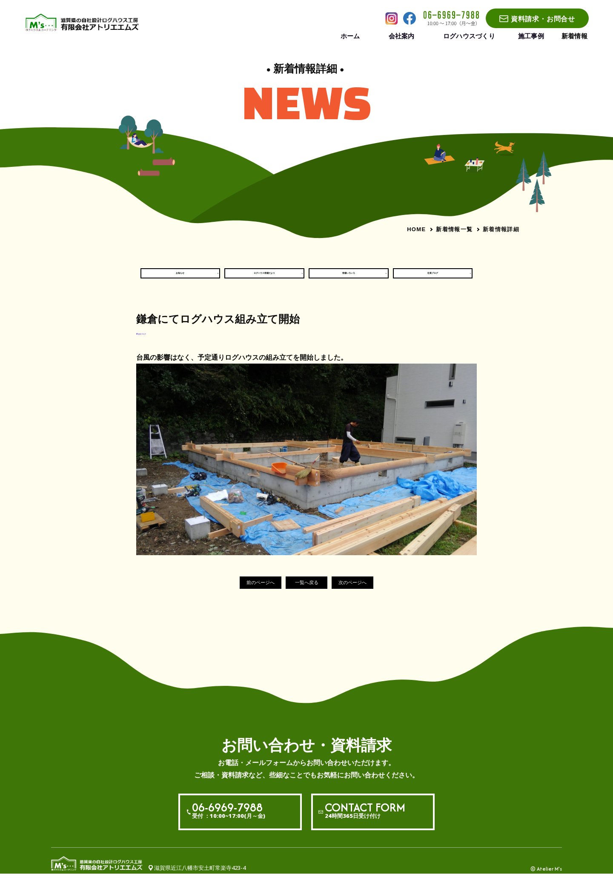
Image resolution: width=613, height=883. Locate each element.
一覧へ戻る (307, 591)
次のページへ (367, 591)
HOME (416, 229)
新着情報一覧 (454, 229)
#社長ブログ (152, 341)
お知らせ (180, 277)
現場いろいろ (348, 277)
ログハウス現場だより (264, 277)
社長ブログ (433, 277)
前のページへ (245, 591)
